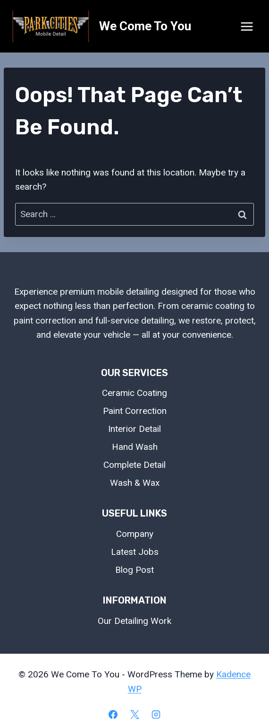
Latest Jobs (135, 551)
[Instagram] (156, 714)
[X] (134, 714)
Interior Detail (134, 428)
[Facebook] (113, 714)
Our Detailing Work (134, 620)
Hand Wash (135, 446)
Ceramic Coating (134, 392)
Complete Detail (134, 464)
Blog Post (134, 569)
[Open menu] (246, 26)
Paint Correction (135, 410)
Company (134, 533)
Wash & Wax (135, 482)
